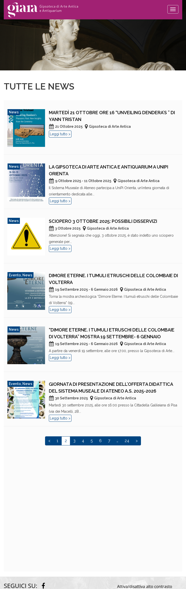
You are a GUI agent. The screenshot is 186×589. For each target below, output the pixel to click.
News (14, 112)
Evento (15, 275)
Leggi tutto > (60, 134)
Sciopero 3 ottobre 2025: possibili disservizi (103, 221)
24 (127, 440)
